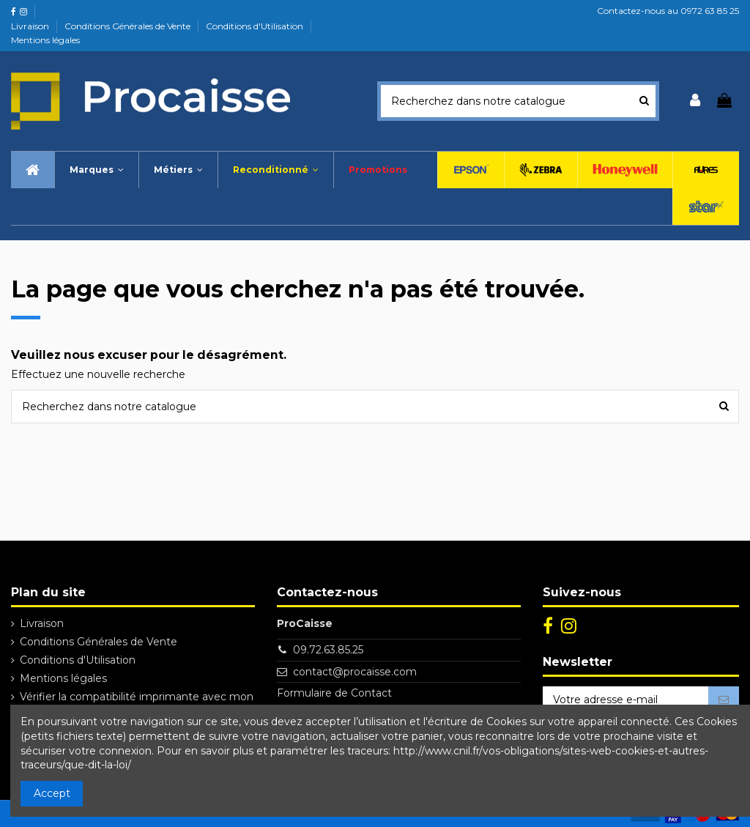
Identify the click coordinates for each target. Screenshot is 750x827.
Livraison (31, 26)
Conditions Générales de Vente (128, 26)
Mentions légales (45, 39)
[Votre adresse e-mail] (625, 700)
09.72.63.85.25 (328, 649)
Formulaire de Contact (334, 693)
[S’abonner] (723, 700)
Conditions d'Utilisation (255, 26)
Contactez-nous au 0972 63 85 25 (668, 10)
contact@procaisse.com (355, 671)
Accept (52, 793)
